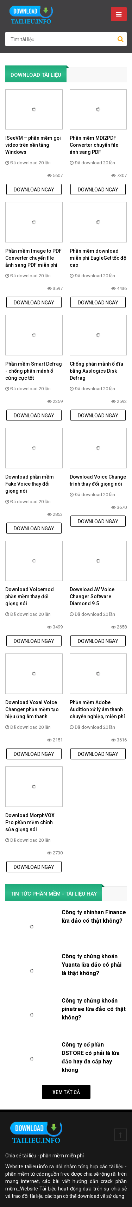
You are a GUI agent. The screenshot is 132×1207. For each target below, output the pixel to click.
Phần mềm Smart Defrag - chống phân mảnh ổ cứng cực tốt (33, 371)
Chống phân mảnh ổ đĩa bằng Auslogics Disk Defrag (96, 371)
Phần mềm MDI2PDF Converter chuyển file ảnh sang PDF (94, 145)
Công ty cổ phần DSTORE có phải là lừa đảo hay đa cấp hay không (91, 1057)
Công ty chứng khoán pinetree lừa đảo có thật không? (94, 1009)
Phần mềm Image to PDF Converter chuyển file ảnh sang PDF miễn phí (33, 258)
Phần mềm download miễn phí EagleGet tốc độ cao (98, 258)
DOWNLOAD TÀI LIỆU (36, 75)
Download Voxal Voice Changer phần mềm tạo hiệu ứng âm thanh (32, 709)
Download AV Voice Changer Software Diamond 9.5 (92, 596)
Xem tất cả (66, 1092)
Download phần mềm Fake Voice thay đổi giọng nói (29, 484)
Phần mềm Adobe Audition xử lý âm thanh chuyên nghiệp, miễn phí (97, 709)
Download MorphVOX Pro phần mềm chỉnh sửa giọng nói (30, 822)
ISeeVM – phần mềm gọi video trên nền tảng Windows (33, 145)
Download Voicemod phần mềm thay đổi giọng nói (29, 596)
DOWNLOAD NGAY (34, 189)
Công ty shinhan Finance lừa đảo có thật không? (94, 916)
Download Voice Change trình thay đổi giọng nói (98, 480)
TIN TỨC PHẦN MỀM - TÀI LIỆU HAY (54, 894)
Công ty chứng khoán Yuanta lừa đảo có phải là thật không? (91, 965)
